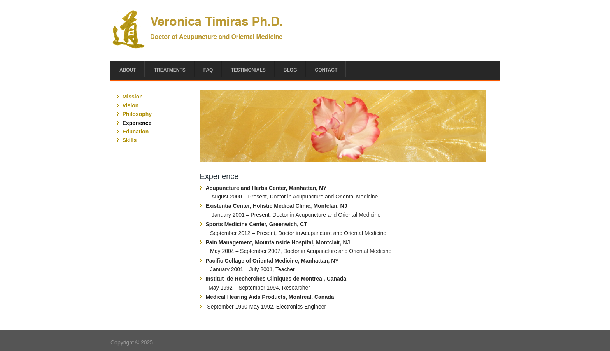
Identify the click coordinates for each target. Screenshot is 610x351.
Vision (131, 105)
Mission (133, 96)
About (127, 70)
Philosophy (137, 114)
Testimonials (248, 70)
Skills (130, 140)
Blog (290, 70)
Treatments (170, 70)
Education (136, 131)
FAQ (208, 70)
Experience (137, 123)
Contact (326, 70)
